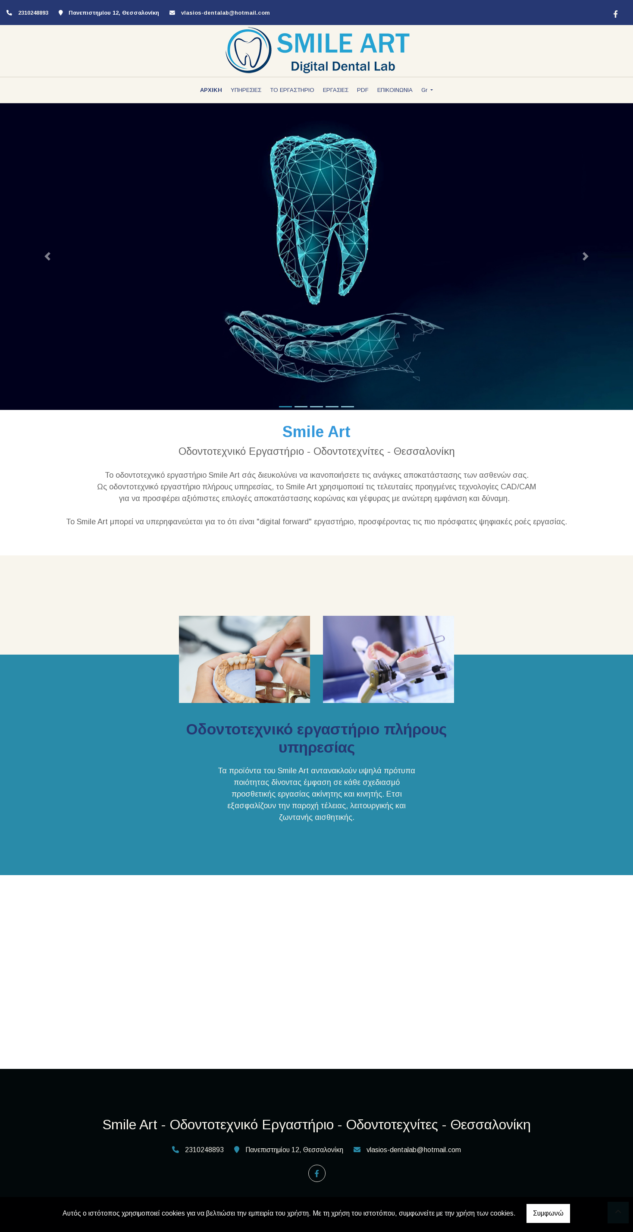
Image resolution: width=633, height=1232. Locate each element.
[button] (47, 256)
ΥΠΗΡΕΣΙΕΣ (246, 90)
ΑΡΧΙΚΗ (211, 90)
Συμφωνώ (548, 1213)
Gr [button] (425, 90)
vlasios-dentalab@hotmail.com (225, 12)
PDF (363, 90)
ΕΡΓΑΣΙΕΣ (335, 90)
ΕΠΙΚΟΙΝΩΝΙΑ (395, 90)
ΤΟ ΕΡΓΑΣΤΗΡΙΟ (292, 90)
